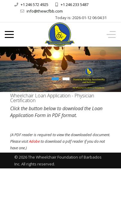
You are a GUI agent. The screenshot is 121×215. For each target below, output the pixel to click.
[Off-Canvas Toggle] (111, 34)
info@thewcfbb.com (45, 11)
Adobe (34, 141)
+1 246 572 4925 (34, 4)
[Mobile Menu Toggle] (9, 34)
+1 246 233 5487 (74, 4)
